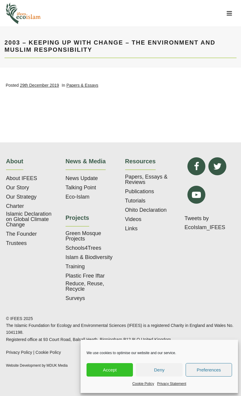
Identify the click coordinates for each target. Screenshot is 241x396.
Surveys (75, 298)
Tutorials (135, 200)
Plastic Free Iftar (85, 275)
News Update (82, 178)
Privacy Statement (171, 384)
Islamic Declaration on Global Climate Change (28, 219)
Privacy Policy (19, 352)
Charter (15, 206)
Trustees (16, 243)
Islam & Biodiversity (89, 257)
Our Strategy (21, 196)
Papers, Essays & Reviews (146, 179)
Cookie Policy (143, 384)
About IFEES (21, 178)
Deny (159, 369)
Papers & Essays (82, 85)
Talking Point (81, 187)
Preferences (209, 369)
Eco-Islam (78, 196)
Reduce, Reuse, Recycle (85, 286)
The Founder (21, 234)
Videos (133, 219)
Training (75, 266)
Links (131, 228)
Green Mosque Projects (83, 236)
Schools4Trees (83, 248)
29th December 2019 (39, 85)
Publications (139, 191)
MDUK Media (57, 365)
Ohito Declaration (146, 210)
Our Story (17, 187)
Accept (110, 369)
